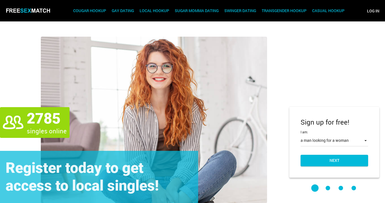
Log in (373, 11)
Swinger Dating (240, 10)
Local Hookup (154, 10)
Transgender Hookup (284, 10)
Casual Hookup (328, 10)
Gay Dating (123, 10)
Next (334, 160)
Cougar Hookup (89, 10)
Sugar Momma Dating (197, 10)
